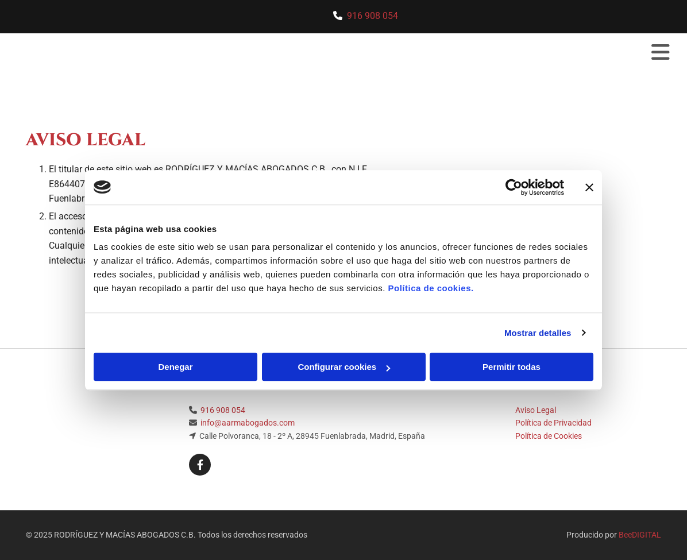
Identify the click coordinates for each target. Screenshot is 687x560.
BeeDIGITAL (640, 534)
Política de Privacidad (553, 422)
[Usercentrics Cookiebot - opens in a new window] (514, 187)
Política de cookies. (430, 288)
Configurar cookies (344, 367)
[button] (457, 53)
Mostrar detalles (538, 333)
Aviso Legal (535, 410)
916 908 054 (372, 15)
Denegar (175, 367)
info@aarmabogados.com (247, 422)
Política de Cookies (548, 436)
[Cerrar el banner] (589, 187)
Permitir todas (512, 367)
